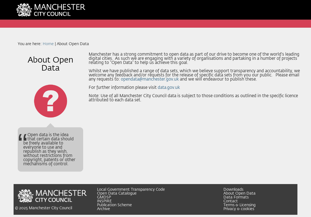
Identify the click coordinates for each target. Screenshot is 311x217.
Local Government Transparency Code (131, 190)
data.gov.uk (169, 88)
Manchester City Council (50, 208)
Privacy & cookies (238, 209)
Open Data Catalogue (117, 193)
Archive (103, 209)
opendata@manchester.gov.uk (150, 79)
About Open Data (239, 193)
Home (48, 44)
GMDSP (104, 197)
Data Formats (236, 197)
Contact (230, 201)
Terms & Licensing (239, 205)
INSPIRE (104, 201)
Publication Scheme (114, 205)
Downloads (233, 190)
